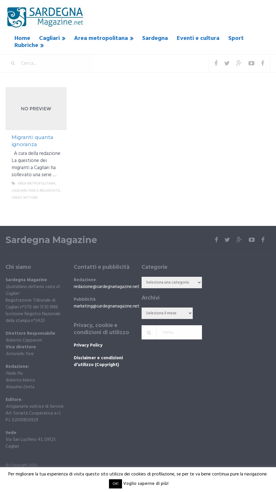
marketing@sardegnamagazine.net (106, 306)
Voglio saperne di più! (146, 483)
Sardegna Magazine (51, 240)
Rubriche (26, 45)
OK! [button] (115, 484)
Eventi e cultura (198, 38)
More (57, 205)
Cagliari (49, 38)
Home (22, 38)
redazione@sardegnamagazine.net (106, 286)
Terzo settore (25, 198)
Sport (236, 38)
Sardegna (155, 38)
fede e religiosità (44, 191)
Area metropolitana (101, 38)
